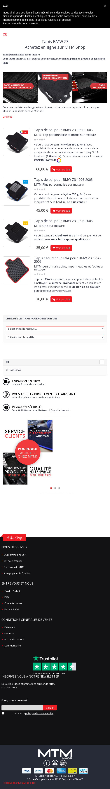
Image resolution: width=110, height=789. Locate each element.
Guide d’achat (12, 591)
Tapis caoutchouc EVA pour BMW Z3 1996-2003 (67, 260)
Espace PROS (11, 609)
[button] (105, 6)
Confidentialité (12, 645)
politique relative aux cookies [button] (54, 19)
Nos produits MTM (14, 567)
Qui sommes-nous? (14, 554)
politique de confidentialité (39, 713)
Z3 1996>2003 (13, 370)
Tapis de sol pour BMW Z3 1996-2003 (63, 130)
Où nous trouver (13, 561)
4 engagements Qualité (17, 573)
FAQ (6, 597)
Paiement (9, 627)
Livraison (9, 633)
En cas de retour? (14, 639)
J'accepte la (33, 713)
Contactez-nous (13, 603)
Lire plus (7, 117)
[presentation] (21, 721)
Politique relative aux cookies (19, 782)
